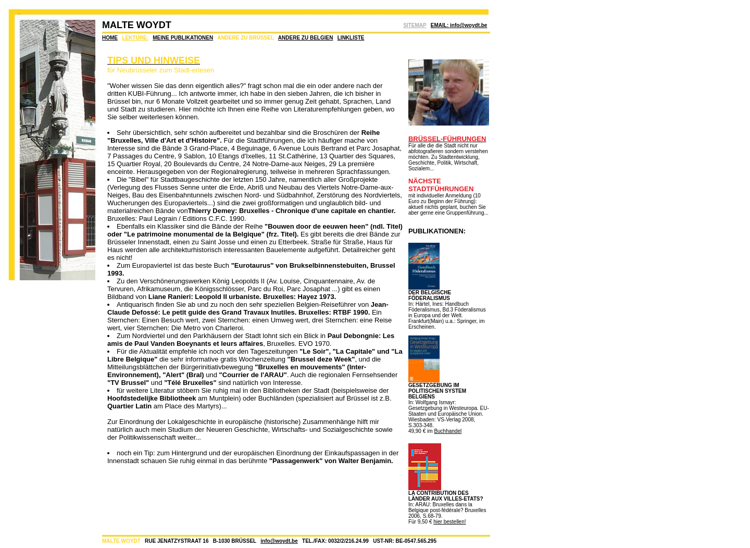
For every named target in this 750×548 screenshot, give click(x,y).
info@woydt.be (278, 541)
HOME (110, 38)
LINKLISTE (351, 38)
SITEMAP (414, 25)
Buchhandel (447, 431)
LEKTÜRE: (135, 38)
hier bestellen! (449, 522)
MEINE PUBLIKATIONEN (183, 38)
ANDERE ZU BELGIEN (305, 38)
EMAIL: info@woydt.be (459, 25)
